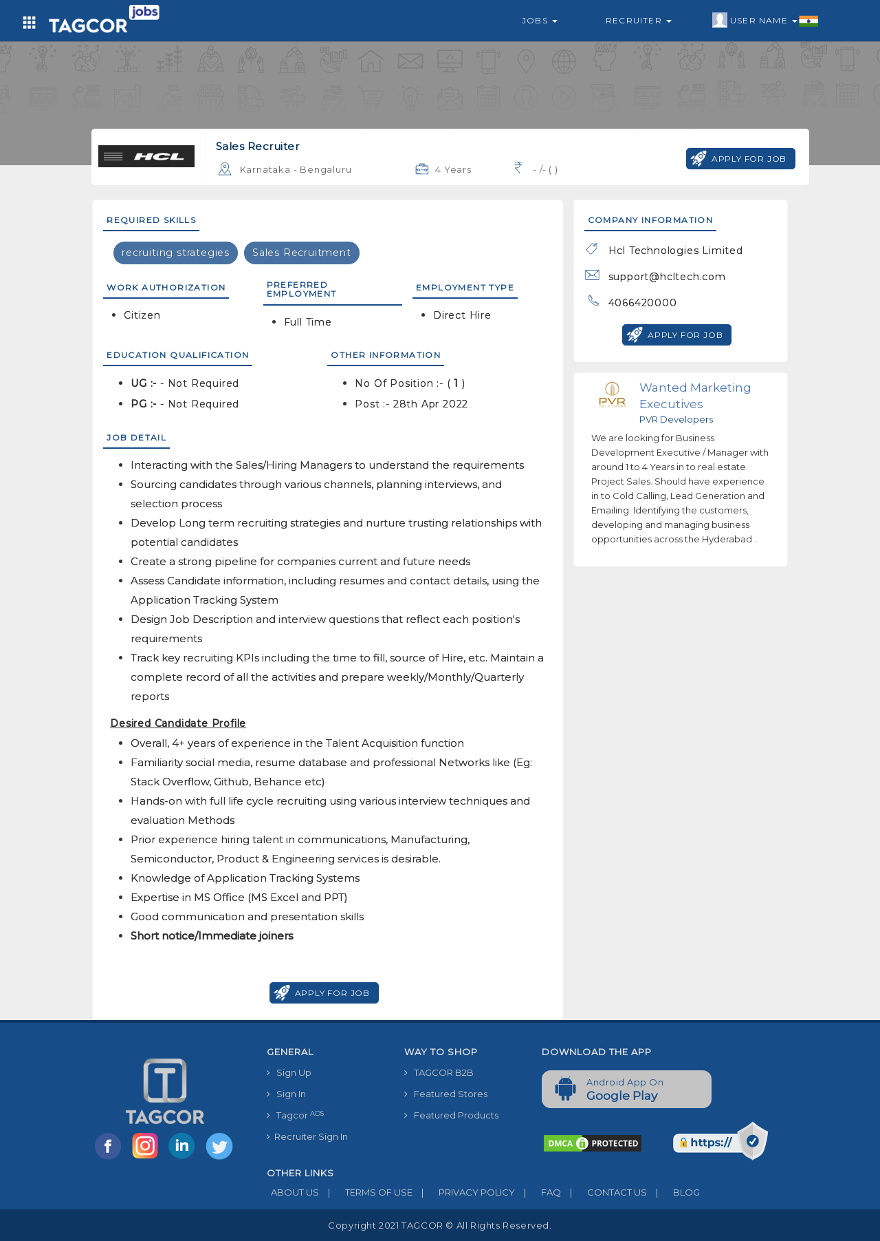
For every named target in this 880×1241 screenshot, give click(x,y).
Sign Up (289, 1072)
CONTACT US (604, 1192)
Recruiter (639, 20)
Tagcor (295, 1115)
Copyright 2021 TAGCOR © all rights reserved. (439, 1225)
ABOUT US (293, 1192)
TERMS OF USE (365, 1192)
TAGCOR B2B (439, 1072)
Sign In (286, 1093)
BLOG (673, 1192)
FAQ (538, 1192)
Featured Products (451, 1115)
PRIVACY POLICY (463, 1192)
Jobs (540, 20)
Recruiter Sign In (307, 1136)
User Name (765, 20)
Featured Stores (445, 1093)
